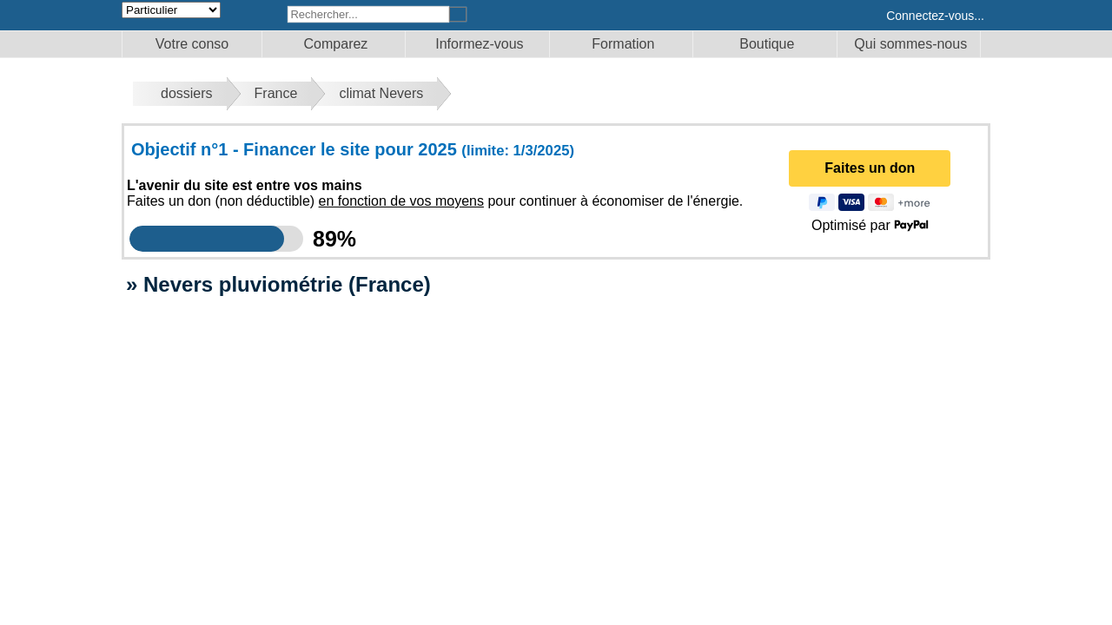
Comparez (336, 43)
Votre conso (192, 43)
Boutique (766, 43)
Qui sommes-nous (910, 43)
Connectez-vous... (935, 16)
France (276, 93)
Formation (623, 43)
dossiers (187, 93)
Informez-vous (479, 43)
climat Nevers (381, 93)
